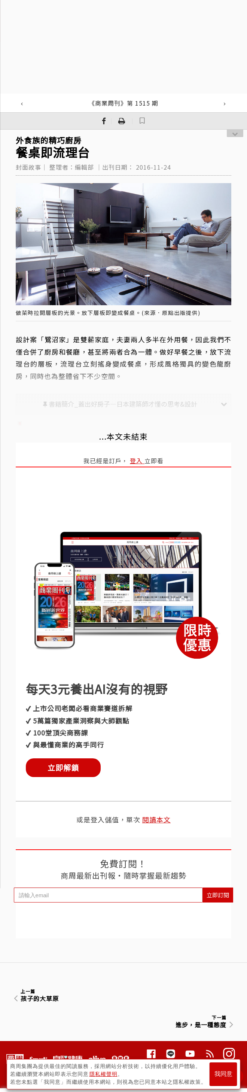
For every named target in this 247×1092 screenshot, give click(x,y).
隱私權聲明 (103, 1074)
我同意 (223, 1074)
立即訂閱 (218, 895)
